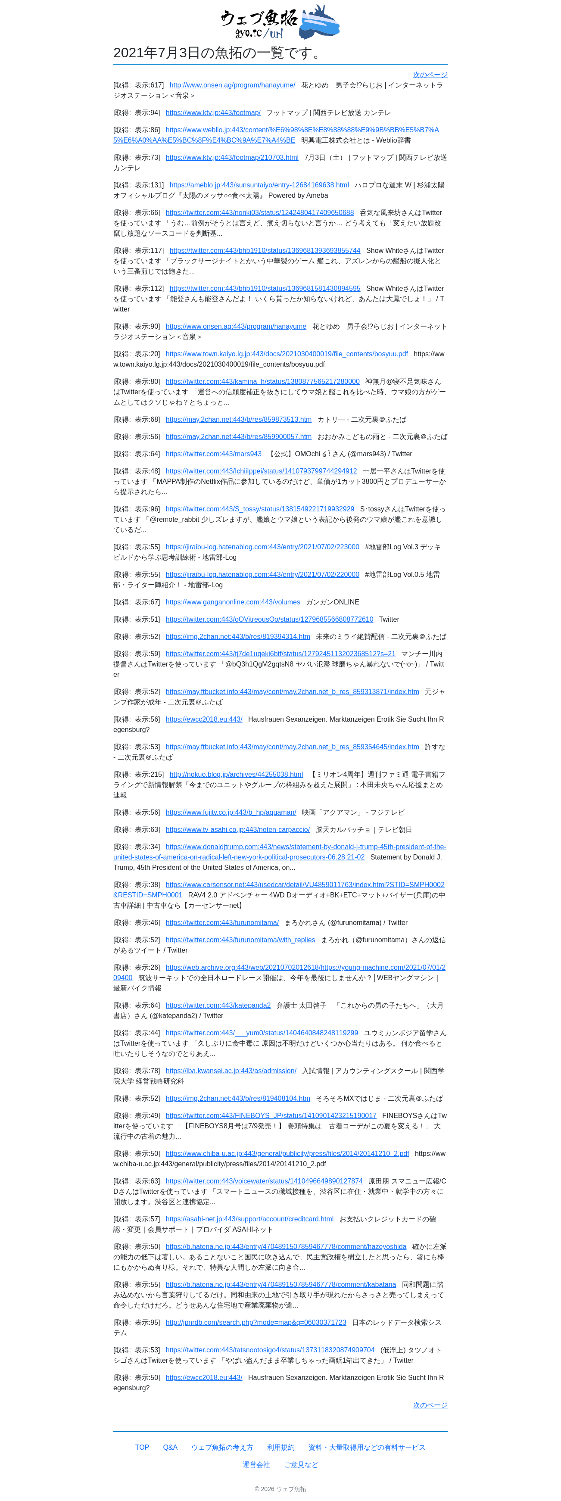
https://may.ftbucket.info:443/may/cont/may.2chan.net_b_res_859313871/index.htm (292, 691)
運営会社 (256, 1464)
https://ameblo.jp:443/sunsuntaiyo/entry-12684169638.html (259, 185)
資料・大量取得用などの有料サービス (367, 1447)
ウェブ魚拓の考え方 (222, 1447)
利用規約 (281, 1447)
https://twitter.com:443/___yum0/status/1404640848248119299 (262, 1033)
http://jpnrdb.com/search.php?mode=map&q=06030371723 (256, 1322)
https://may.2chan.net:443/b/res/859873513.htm (239, 419)
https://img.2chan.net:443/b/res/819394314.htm (238, 636)
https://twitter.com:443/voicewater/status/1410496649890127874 (264, 1181)
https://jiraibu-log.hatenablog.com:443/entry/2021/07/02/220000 (262, 574)
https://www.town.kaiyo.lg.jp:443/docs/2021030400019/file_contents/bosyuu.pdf (287, 354)
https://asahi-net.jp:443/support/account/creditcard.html (250, 1219)
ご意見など (301, 1464)
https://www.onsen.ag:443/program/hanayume (236, 326)
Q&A (170, 1447)
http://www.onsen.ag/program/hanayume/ (233, 85)
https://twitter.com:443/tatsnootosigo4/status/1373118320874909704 (270, 1350)
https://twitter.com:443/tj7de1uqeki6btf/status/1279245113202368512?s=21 (281, 653)
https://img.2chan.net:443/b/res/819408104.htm (238, 1098)
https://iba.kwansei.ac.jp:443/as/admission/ (231, 1070)
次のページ (430, 74)
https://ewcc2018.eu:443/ (204, 719)
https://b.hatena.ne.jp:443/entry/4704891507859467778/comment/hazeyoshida (286, 1246)
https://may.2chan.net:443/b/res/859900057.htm (239, 436)
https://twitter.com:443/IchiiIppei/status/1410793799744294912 (261, 471)
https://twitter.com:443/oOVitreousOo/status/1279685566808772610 (270, 619)
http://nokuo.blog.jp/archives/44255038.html (236, 774)
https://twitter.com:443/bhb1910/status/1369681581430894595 (265, 288)
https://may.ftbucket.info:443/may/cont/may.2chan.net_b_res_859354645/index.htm (292, 746)
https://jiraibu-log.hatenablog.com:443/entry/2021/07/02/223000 (262, 547)
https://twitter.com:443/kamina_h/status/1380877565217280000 (263, 381)
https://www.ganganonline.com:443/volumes (233, 602)
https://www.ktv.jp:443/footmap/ (213, 112)
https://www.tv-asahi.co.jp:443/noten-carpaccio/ (238, 829)
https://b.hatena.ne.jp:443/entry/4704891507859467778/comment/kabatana (281, 1284)
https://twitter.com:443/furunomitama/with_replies (240, 940)
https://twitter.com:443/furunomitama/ (222, 922)
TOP (142, 1447)
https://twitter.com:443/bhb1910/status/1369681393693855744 (265, 250)
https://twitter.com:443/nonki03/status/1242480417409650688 (260, 212)
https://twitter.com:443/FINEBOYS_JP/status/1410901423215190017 (271, 1115)
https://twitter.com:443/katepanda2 (218, 1005)
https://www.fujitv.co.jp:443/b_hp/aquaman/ (231, 812)
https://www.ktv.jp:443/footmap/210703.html (232, 157)
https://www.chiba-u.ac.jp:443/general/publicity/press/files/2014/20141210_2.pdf (287, 1153)
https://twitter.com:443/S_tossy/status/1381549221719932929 (260, 509)
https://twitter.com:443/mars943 (214, 454)
